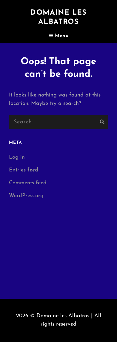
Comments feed (28, 183)
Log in (17, 157)
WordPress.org (26, 196)
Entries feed (23, 170)
